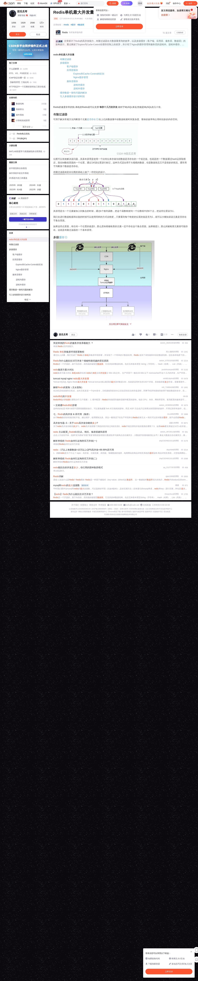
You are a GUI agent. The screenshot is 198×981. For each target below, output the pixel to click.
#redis (66, 25)
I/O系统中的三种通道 (18, 178)
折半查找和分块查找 (18, 168)
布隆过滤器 (65, 59)
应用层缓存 (72, 70)
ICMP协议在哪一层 (21, 78)
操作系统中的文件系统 (19, 173)
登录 (140, 3)
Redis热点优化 (23, 134)
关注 (73, 335)
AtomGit (42, 3)
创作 (190, 3)
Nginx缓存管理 (80, 77)
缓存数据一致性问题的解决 (73, 93)
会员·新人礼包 (155, 3)
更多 (67, 3)
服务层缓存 (72, 81)
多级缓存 (64, 63)
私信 (38, 34)
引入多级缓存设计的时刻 (72, 96)
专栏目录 (183, 335)
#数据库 (80, 25)
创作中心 (177, 3)
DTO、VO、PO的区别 (22, 73)
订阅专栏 (180, 33)
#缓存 (73, 25)
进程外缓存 (79, 88)
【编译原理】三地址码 (22, 82)
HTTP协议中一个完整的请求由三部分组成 (27, 88)
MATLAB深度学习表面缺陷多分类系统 (27, 153)
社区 (32, 3)
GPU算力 (56, 2)
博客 (19, 3)
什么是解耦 (18, 69)
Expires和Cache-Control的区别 (88, 74)
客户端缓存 (72, 66)
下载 (26, 3)
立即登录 (119, 26)
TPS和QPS (22, 138)
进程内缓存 (79, 85)
